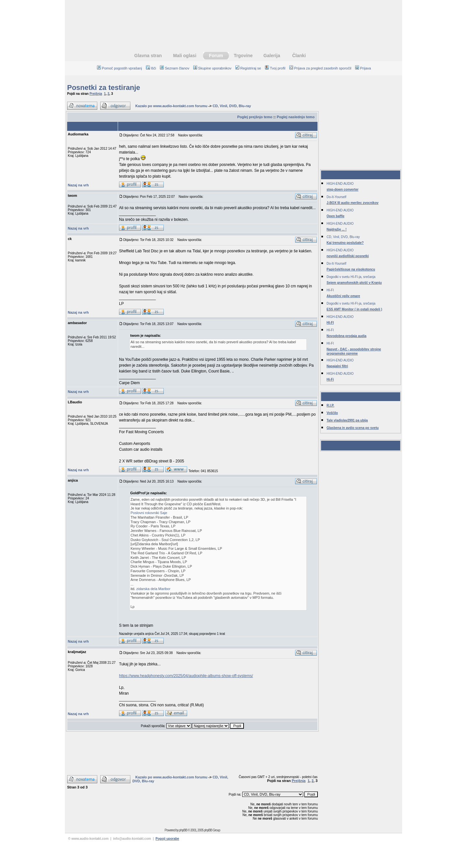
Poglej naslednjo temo (296, 117)
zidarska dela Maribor (153, 589)
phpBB (183, 830)
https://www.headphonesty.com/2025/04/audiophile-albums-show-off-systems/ (186, 676)
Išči (151, 68)
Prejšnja (96, 93)
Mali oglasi (185, 55)
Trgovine (243, 55)
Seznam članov (174, 68)
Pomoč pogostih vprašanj (119, 68)
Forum (216, 55)
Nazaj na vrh (78, 185)
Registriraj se (248, 68)
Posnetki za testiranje (103, 87)
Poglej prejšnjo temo (254, 117)
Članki (299, 55)
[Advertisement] (233, 21)
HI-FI (330, 290)
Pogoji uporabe (167, 838)
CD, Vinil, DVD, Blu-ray (232, 106)
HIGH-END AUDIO (340, 183)
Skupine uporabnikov (212, 68)
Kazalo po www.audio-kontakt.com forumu (171, 106)
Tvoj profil (275, 68)
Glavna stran (148, 55)
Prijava (363, 68)
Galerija (271, 55)
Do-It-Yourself (336, 197)
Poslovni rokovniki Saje (149, 513)
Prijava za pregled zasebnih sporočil (320, 68)
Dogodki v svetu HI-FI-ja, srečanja (351, 277)
